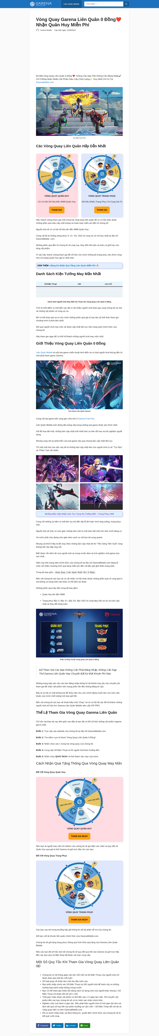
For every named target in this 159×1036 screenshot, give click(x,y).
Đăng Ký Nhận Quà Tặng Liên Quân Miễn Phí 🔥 (74, 265)
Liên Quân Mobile (71, 4)
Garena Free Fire (86, 419)
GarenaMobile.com (45, 82)
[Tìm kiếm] (126, 4)
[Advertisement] (79, 52)
